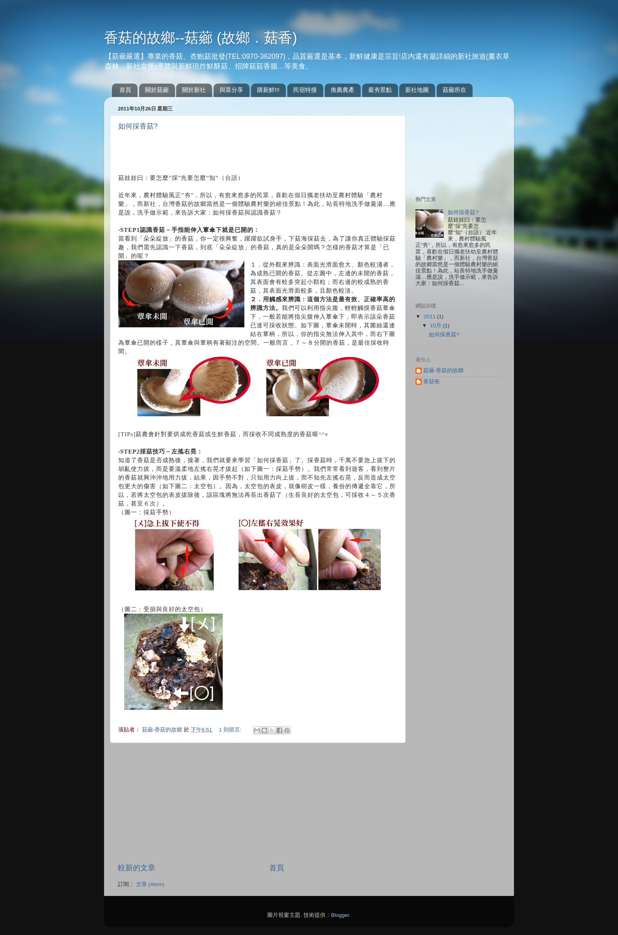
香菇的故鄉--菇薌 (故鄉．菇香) (200, 38)
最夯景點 (380, 89)
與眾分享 (231, 89)
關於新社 (194, 89)
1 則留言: (231, 730)
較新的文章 (136, 868)
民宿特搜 (305, 89)
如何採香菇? (138, 126)
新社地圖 (417, 89)
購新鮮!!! (268, 89)
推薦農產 (342, 89)
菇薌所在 (454, 89)
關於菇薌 (157, 89)
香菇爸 (431, 381)
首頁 (125, 89)
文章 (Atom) (150, 884)
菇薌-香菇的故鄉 (163, 730)
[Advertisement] (210, 150)
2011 (430, 316)
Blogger (340, 915)
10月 (436, 325)
